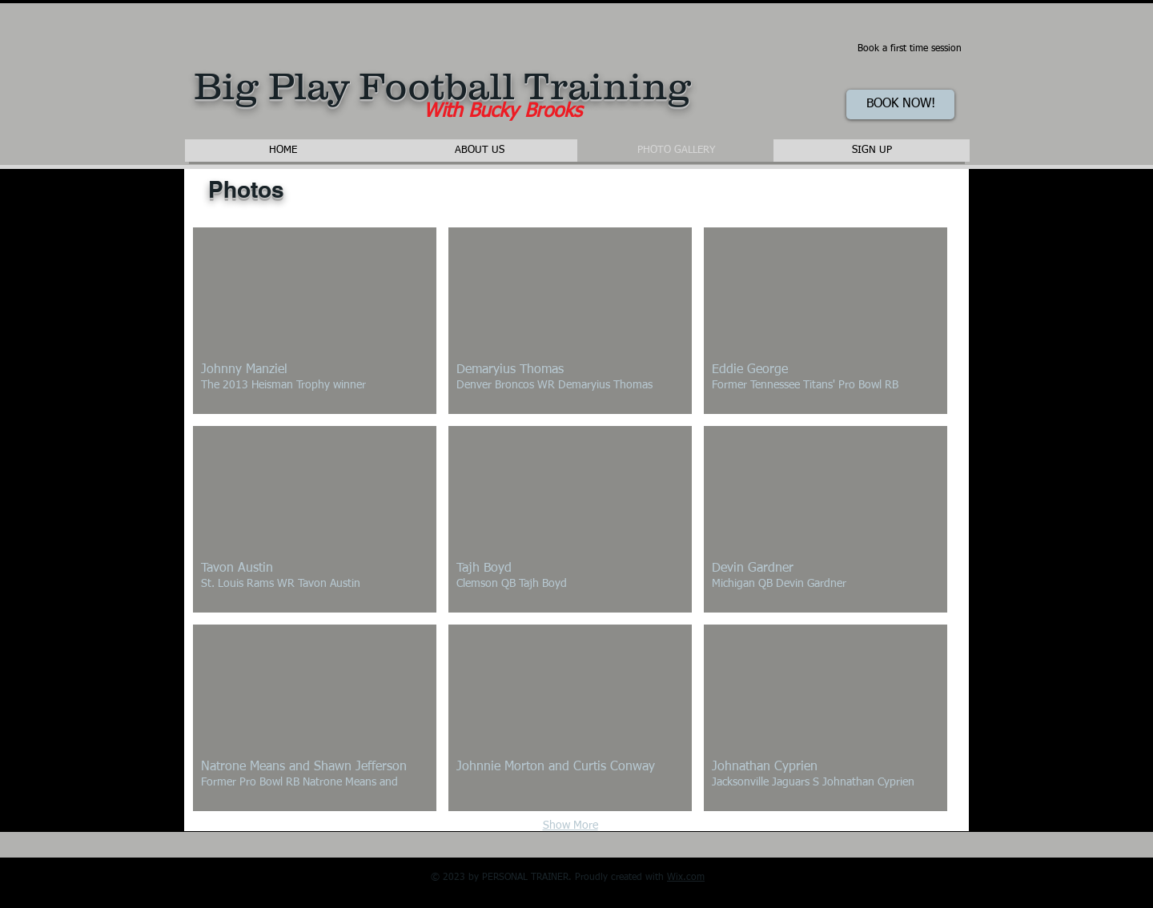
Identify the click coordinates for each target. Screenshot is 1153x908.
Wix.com (686, 877)
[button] (314, 320)
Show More (570, 825)
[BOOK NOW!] (900, 104)
